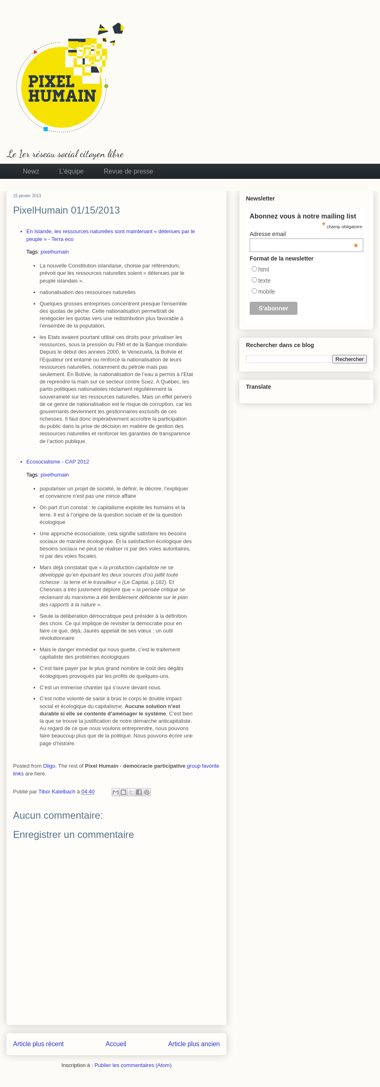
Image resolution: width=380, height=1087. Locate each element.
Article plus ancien (194, 1043)
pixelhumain (54, 252)
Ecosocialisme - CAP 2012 (58, 462)
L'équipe (71, 171)
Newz (31, 171)
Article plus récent (38, 1043)
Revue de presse (128, 171)
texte (264, 280)
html (263, 269)
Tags (32, 252)
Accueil (116, 1043)
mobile (266, 291)
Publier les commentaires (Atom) (133, 1065)
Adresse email (304, 234)
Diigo (49, 766)
